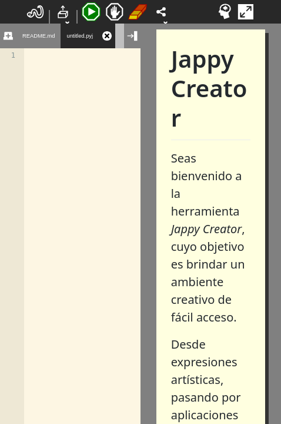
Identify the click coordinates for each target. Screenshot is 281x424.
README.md (38, 36)
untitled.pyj (79, 36)
